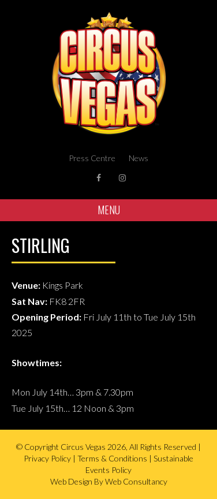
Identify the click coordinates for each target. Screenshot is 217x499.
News (138, 158)
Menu (109, 209)
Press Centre (92, 158)
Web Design (71, 481)
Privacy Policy (47, 458)
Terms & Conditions (112, 458)
